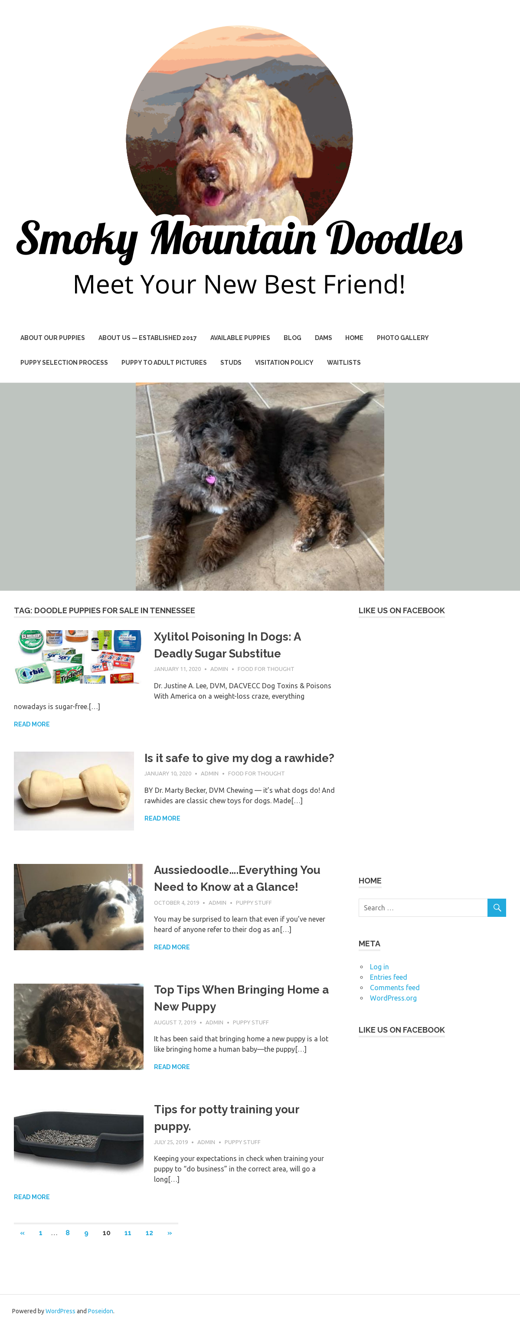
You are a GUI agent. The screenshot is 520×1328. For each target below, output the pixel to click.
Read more (32, 724)
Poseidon (100, 1311)
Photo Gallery (403, 337)
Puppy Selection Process (64, 362)
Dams (323, 337)
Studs (231, 362)
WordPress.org (393, 998)
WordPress (60, 1311)
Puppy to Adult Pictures (164, 362)
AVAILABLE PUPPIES (240, 337)
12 (149, 1233)
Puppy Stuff (254, 903)
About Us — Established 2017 (147, 337)
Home (354, 337)
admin (219, 669)
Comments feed (395, 987)
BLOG (292, 337)
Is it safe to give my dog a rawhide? (239, 758)
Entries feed (388, 977)
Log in (379, 967)
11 (127, 1233)
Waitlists (344, 362)
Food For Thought (266, 669)
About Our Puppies (52, 337)
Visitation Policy (284, 362)
